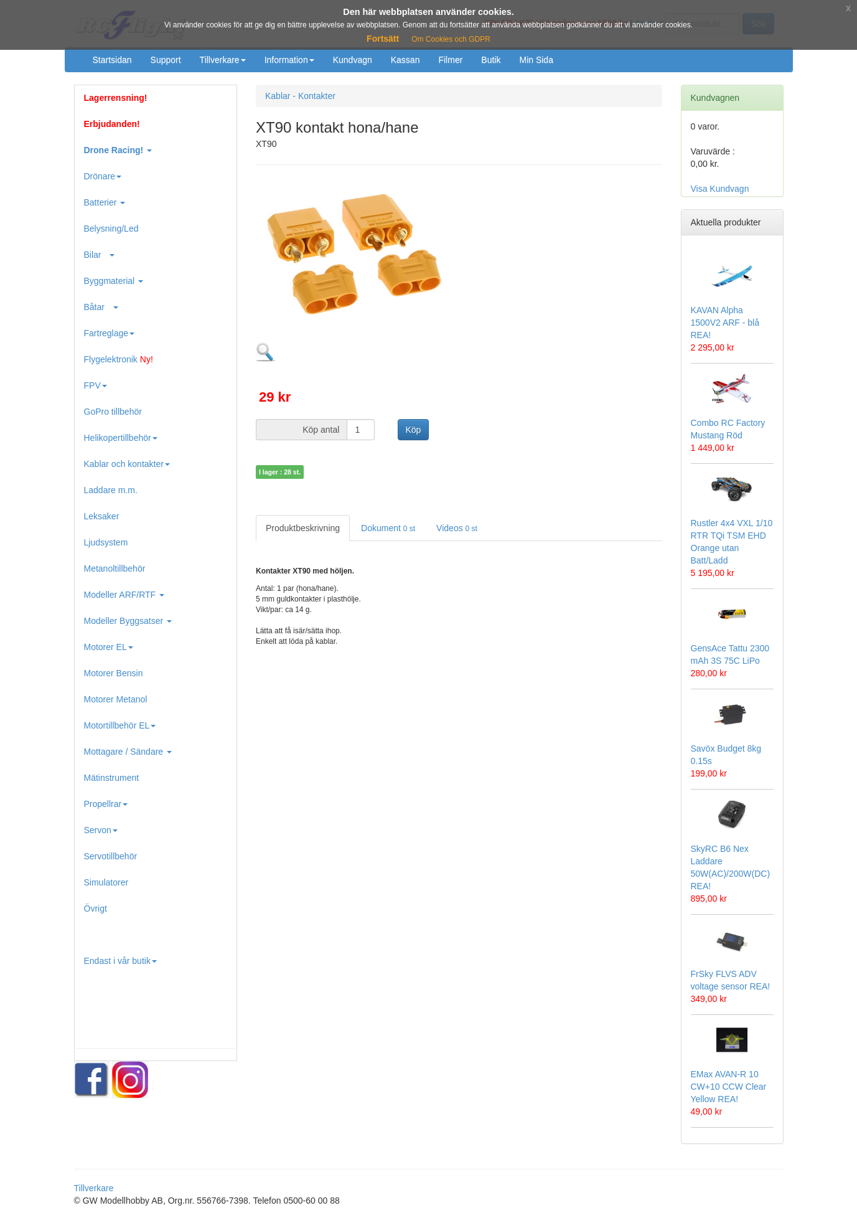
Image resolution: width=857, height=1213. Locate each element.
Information (289, 60)
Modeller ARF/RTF (124, 595)
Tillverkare (223, 60)
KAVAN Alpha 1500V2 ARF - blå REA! (725, 322)
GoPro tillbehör (113, 412)
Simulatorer (106, 882)
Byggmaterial (114, 281)
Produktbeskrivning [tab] (303, 528)
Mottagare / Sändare (128, 752)
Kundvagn (352, 60)
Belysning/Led (111, 229)
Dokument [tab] (388, 528)
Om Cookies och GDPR (450, 39)
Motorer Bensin (113, 673)
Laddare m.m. (111, 490)
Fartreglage (109, 333)
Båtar (101, 307)
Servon (101, 830)
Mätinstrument (111, 778)
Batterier (105, 202)
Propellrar (106, 804)
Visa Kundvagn (720, 189)
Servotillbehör (111, 856)
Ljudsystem (106, 542)
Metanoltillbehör (115, 568)
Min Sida (536, 60)
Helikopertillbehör (120, 438)
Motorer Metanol (116, 699)
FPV (95, 385)
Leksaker (101, 516)
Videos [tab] (456, 528)
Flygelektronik (118, 359)
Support (166, 60)
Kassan (405, 60)
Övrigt (95, 908)
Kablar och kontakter (127, 464)
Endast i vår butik (120, 961)
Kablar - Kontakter (300, 96)
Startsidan (112, 60)
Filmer (450, 60)
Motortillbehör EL (120, 725)
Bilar (99, 255)
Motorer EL (108, 647)
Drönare (103, 176)
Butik (490, 60)
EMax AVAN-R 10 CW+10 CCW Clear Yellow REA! (729, 1086)
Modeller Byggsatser (128, 621)
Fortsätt (383, 39)
